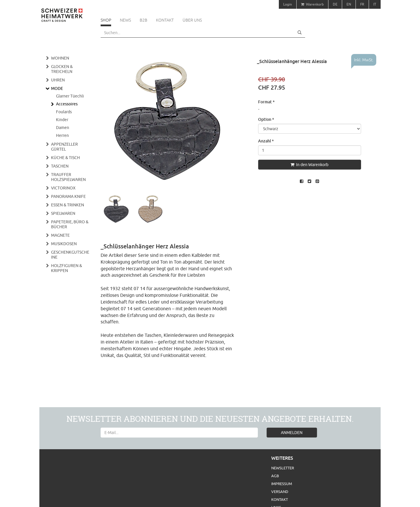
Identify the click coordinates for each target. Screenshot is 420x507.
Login (287, 4)
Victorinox (63, 188)
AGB (275, 475)
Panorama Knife (68, 196)
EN (348, 4)
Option (266, 119)
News (125, 20)
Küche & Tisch (65, 157)
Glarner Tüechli (70, 96)
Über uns (192, 20)
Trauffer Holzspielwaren (68, 177)
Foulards (64, 111)
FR (362, 4)
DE (335, 4)
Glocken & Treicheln (62, 69)
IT (374, 4)
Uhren (58, 80)
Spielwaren (63, 213)
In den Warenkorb (309, 164)
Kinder (62, 119)
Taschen (60, 166)
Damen (62, 127)
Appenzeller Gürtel (64, 146)
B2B (143, 20)
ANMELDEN (291, 432)
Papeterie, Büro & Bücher (69, 224)
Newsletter (282, 468)
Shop (106, 20)
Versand (279, 491)
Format (266, 101)
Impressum (281, 483)
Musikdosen (64, 243)
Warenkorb (312, 4)
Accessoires (67, 104)
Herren (62, 135)
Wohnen (60, 58)
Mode (57, 88)
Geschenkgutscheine (70, 254)
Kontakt (165, 20)
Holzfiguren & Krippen (66, 268)
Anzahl (266, 140)
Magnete (60, 235)
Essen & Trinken (67, 205)
